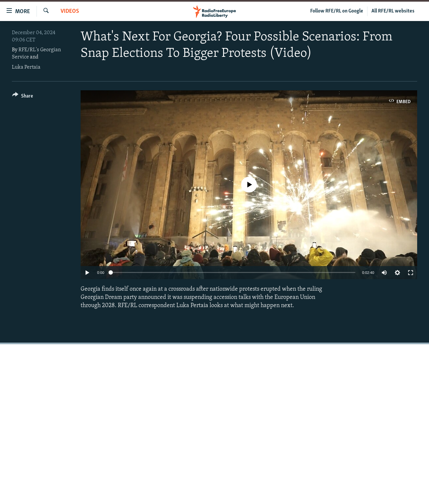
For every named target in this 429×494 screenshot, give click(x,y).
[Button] (22, 97)
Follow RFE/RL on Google (336, 11)
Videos (70, 11)
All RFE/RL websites (393, 11)
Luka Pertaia (26, 67)
